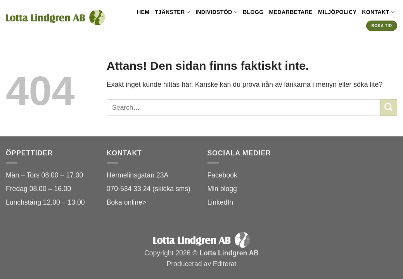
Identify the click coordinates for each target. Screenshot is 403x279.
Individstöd (216, 12)
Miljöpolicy (337, 12)
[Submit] (388, 107)
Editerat (225, 264)
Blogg (253, 12)
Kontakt (378, 12)
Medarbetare (291, 12)
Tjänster (172, 12)
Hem (143, 12)
